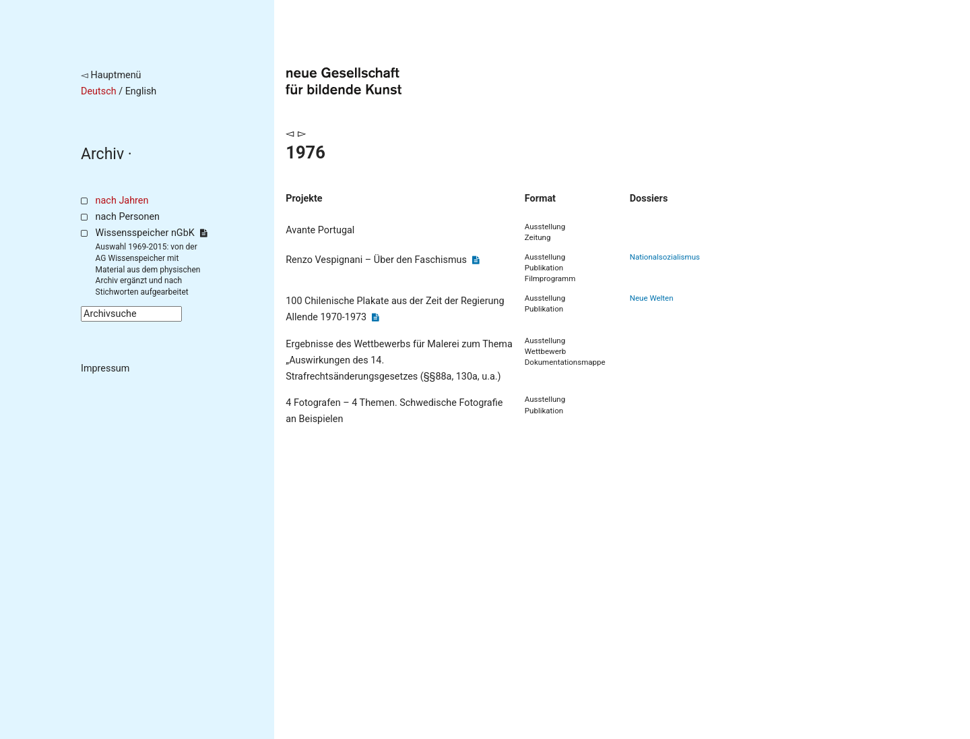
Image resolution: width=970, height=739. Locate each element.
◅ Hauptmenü (111, 75)
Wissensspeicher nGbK (151, 233)
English (141, 91)
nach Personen (128, 217)
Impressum (105, 368)
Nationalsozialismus (665, 257)
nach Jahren (122, 200)
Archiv (102, 154)
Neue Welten (652, 298)
